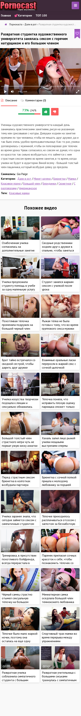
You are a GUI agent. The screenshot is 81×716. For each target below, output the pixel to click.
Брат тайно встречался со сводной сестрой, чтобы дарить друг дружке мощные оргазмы (18, 365)
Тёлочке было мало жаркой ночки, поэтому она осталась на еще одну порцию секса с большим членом (19, 641)
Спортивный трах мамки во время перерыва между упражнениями (59, 637)
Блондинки (49, 183)
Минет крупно (42, 178)
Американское (28, 188)
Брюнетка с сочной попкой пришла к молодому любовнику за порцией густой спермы (59, 482)
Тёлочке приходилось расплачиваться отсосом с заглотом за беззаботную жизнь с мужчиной (59, 521)
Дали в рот (24, 178)
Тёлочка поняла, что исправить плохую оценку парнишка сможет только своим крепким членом (58, 404)
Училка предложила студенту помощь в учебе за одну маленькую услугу (18, 285)
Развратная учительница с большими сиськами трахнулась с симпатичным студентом (59, 678)
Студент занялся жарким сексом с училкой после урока (58, 285)
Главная (6, 15)
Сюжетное (65, 183)
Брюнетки (59, 178)
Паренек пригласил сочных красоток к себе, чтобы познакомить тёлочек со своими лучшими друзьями (59, 561)
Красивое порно (11, 183)
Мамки (72, 178)
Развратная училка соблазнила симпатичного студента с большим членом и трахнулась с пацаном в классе (19, 680)
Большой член (31, 183)
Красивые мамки (19, 193)
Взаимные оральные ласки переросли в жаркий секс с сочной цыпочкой (59, 363)
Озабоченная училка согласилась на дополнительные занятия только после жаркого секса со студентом (20, 250)
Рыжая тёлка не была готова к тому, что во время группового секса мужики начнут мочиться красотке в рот (60, 328)
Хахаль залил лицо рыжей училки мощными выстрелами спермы (58, 441)
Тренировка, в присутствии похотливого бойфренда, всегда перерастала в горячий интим (19, 561)
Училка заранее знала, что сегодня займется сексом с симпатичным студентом (19, 520)
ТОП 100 (41, 15)
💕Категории (23, 15)
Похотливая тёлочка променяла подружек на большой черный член (17, 324)
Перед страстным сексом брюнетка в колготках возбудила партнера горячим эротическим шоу (18, 482)
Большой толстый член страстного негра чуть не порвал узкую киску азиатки (19, 441)
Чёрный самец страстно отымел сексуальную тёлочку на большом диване (17, 600)
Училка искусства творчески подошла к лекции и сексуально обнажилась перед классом (20, 404)
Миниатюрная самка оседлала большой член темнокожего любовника (58, 598)
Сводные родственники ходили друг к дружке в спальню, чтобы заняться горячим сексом (58, 248)
